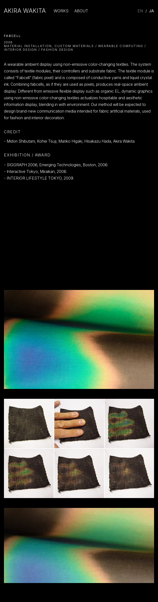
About (81, 11)
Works (61, 11)
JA (151, 10)
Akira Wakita (25, 11)
